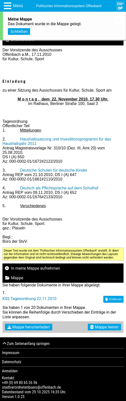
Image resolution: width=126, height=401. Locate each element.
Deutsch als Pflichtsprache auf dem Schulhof (59, 188)
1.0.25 (19, 396)
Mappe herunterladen (28, 327)
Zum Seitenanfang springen (26, 343)
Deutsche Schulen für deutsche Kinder (53, 170)
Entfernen (113, 299)
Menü (18, 5)
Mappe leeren (104, 327)
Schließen (19, 30)
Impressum (10, 352)
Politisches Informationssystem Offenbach (69, 6)
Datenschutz (11, 362)
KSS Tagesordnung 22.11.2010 (29, 298)
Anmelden (10, 371)
